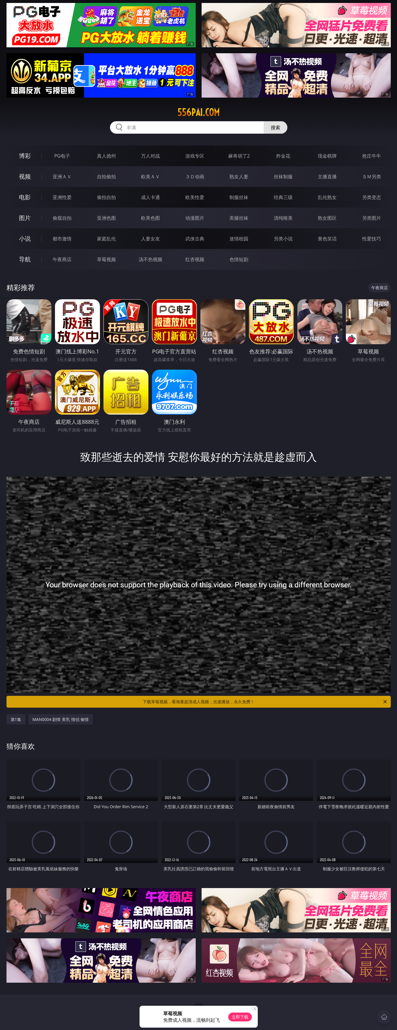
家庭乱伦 (106, 238)
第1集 (16, 719)
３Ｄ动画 (194, 176)
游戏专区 (194, 156)
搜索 (275, 127)
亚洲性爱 (62, 197)
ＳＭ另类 (371, 176)
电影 (25, 197)
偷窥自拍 (62, 218)
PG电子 (62, 156)
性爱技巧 (371, 238)
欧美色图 (150, 218)
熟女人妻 (238, 176)
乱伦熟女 (327, 197)
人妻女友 (150, 238)
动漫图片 (194, 218)
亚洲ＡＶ (62, 176)
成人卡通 (150, 197)
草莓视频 (106, 259)
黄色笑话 (327, 238)
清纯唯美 (283, 218)
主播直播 (327, 176)
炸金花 (283, 156)
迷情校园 (238, 238)
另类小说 (283, 238)
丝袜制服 (283, 176)
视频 (25, 176)
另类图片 (371, 218)
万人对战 (150, 156)
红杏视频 (194, 259)
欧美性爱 (194, 197)
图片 (25, 218)
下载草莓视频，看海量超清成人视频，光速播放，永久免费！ (265, 701)
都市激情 (62, 238)
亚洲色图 (106, 218)
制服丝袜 (238, 197)
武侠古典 (194, 238)
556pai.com (198, 112)
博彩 (25, 156)
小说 (25, 238)
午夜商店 (62, 259)
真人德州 (106, 156)
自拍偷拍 (106, 176)
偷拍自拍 (106, 197)
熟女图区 (327, 218)
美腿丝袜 (238, 218)
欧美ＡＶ (150, 176)
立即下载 (240, 1017)
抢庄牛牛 (371, 156)
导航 (25, 259)
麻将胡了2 (239, 156)
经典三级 (283, 197)
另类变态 (371, 197)
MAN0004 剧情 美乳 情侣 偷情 (61, 719)
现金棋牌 (327, 156)
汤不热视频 (150, 259)
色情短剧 (238, 259)
